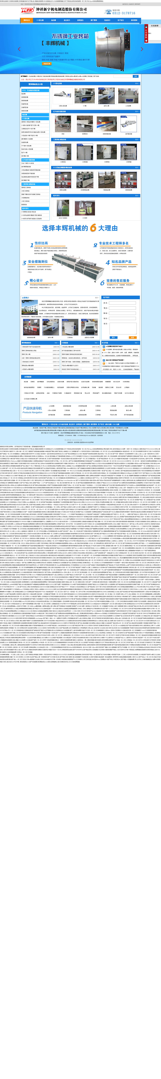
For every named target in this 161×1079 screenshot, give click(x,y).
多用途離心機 (85, 387)
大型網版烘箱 (25, 198)
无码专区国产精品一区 (88, 654)
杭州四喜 (76, 442)
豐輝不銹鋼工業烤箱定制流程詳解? (72, 354)
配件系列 (25, 208)
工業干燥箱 (95, 76)
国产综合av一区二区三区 (146, 657)
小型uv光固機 (129, 410)
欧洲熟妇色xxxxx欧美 (44, 662)
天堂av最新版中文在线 (32, 659)
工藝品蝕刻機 (46, 76)
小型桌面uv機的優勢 (68, 347)
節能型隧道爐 (107, 134)
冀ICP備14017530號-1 (47, 433)
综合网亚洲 (71, 654)
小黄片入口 (135, 657)
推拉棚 (26, 381)
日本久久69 (43, 659)
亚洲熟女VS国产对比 (107, 659)
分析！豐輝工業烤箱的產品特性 (31, 358)
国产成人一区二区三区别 (18, 659)
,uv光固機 (83, 76)
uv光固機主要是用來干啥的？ (114, 346)
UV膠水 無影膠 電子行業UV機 (30, 125)
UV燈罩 (85, 218)
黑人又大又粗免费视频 (73, 662)
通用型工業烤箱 (26, 187)
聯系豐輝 (134, 20)
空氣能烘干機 (56, 428)
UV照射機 (117, 428)
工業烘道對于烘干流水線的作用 (31, 347)
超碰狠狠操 (78, 654)
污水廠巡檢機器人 (49, 387)
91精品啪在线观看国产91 (68, 659)
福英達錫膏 (60, 387)
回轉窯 (33, 381)
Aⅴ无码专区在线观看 (132, 654)
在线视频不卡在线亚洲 (81, 657)
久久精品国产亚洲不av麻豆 (147, 654)
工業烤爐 (128, 162)
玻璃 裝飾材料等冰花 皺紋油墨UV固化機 (33, 132)
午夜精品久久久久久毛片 (59, 654)
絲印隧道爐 (128, 134)
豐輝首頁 (27, 20)
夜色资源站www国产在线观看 (28, 662)
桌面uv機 (72, 76)
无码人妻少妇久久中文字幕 (11, 662)
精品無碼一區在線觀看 (105, 657)
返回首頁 (125, 4)
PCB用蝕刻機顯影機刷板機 (62, 167)
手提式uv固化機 (100, 428)
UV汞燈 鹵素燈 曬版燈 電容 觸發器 (31, 215)
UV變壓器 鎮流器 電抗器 (28, 212)
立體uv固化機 (63, 106)
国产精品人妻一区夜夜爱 (39, 657)
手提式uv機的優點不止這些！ (70, 365)
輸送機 (24, 115)
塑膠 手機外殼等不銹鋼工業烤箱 (30, 194)
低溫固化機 (24, 142)
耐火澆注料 (116, 381)
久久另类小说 (28, 657)
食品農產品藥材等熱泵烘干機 (30, 177)
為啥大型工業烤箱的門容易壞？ (115, 360)
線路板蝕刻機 (31, 337)
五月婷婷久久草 (80, 659)
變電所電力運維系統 (73, 381)
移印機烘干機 (25, 180)
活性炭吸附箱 (51, 381)
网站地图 (106, 449)
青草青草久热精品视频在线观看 (122, 657)
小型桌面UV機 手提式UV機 (29, 135)
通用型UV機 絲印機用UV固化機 (30, 122)
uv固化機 (98, 410)
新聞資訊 (80, 20)
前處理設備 (24, 104)
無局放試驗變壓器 (29, 387)
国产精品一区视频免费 (127, 659)
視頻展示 (107, 20)
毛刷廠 (94, 387)
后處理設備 (24, 107)
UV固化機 (40, 20)
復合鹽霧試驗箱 (106, 393)
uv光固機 (128, 106)
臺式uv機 (78, 76)
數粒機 (101, 387)
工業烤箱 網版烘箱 (28, 184)
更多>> (137, 83)
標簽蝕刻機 (60, 76)
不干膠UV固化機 (26, 146)
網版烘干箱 (116, 430)
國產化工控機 (109, 387)
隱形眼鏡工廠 (78, 393)
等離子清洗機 (118, 393)
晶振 (48, 393)
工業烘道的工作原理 (28, 362)
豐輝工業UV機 (26, 354)
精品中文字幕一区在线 (53, 659)
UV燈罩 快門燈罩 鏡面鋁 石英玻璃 (31, 218)
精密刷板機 (24, 100)
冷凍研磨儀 (126, 381)
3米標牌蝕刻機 (85, 190)
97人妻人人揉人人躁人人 (18, 654)
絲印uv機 (106, 106)
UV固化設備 (57, 83)
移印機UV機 (25, 156)
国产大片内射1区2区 (53, 657)
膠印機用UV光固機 (27, 139)
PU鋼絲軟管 (67, 393)
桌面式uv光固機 (89, 337)
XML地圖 (116, 424)
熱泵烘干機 (42, 428)
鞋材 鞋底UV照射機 (27, 149)
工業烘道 (49, 428)
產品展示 (67, 20)
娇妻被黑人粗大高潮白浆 (58, 662)
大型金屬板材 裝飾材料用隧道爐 (30, 170)
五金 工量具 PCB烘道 (27, 163)
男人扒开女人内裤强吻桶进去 (143, 659)
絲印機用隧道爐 (26, 166)
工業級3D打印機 (28, 393)
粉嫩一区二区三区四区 (16, 657)
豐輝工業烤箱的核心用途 (29, 350)
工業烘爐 (89, 76)
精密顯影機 (24, 97)
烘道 (40, 76)
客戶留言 (121, 20)
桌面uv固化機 (113, 410)
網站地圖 (108, 424)
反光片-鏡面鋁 (63, 218)
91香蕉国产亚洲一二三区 (118, 654)
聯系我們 (137, 4)
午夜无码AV (116, 659)
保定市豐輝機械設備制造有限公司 (70, 433)
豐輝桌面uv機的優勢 (28, 365)
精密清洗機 (24, 111)
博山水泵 (87, 393)
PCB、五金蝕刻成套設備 (30, 90)
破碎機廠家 (40, 381)
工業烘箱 (63, 162)
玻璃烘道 (85, 134)
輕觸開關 (108, 381)
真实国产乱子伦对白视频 (103, 654)
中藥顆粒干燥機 (57, 393)
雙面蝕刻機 (107, 190)
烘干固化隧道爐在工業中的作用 (71, 350)
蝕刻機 (53, 20)
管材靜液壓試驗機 (97, 381)
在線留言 (131, 4)
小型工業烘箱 (25, 201)
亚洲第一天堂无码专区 (45, 654)
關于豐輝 (94, 20)
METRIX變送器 (129, 393)
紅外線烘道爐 (63, 424)
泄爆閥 (39, 387)
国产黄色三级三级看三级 (67, 657)
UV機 (37, 76)
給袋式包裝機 (85, 381)
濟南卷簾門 (96, 393)
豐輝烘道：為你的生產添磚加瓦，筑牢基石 (74, 358)
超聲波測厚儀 (40, 393)
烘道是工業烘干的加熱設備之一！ (72, 369)
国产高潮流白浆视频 (32, 654)
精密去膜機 (63, 190)
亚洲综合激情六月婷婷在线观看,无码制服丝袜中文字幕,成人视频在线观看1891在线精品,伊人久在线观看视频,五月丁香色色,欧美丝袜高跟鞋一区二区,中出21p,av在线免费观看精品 (51, 1)
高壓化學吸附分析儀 (73, 387)
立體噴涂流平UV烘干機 (28, 129)
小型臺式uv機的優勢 (28, 369)
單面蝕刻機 (53, 76)
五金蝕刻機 (32, 76)
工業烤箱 (67, 76)
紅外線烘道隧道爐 (28, 160)
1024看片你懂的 (93, 657)
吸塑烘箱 (24, 204)
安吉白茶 (118, 387)
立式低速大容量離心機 (30, 399)
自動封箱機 (60, 381)
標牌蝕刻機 (52, 430)
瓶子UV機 (24, 152)
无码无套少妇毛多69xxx (93, 659)
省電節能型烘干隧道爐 (28, 173)
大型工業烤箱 (25, 191)
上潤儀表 (126, 387)
